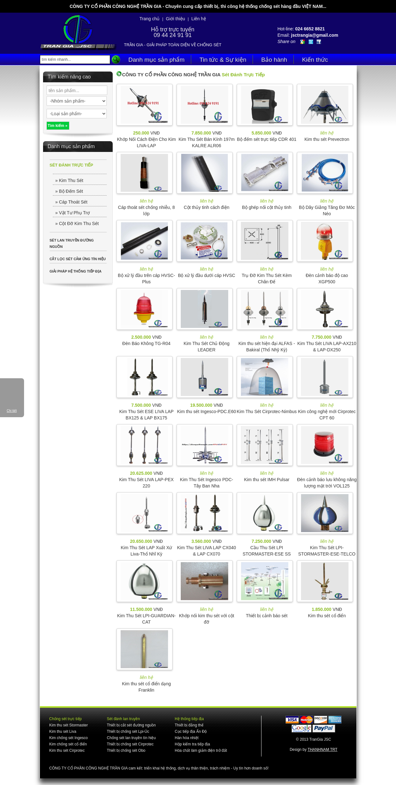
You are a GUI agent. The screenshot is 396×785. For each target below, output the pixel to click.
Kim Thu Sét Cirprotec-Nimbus (267, 411)
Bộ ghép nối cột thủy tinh (267, 207)
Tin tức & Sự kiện (222, 59)
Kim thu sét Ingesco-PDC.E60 (206, 411)
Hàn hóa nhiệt (186, 738)
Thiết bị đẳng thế (189, 725)
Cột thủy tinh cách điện (206, 207)
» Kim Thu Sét (69, 180)
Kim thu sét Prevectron (327, 139)
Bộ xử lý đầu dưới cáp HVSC (206, 275)
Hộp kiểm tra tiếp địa (192, 744)
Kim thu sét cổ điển (327, 615)
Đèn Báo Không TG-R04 (146, 343)
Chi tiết (12, 410)
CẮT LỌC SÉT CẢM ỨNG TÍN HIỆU (78, 259)
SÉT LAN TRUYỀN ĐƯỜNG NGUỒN (72, 243)
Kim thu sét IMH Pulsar (266, 479)
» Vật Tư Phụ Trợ (72, 212)
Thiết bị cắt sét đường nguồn (131, 725)
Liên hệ (198, 18)
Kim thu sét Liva (62, 731)
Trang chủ (149, 18)
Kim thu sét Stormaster (68, 725)
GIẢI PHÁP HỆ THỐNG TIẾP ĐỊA (76, 271)
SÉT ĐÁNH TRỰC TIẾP (71, 165)
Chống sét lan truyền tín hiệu (131, 738)
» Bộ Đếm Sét (69, 191)
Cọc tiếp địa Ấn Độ (191, 731)
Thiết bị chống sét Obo (126, 750)
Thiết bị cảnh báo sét (266, 615)
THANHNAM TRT (322, 749)
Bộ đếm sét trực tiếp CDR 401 (267, 139)
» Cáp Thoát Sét (71, 201)
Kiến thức (315, 59)
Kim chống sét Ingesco (68, 738)
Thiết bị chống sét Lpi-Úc (128, 731)
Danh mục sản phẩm (157, 59)
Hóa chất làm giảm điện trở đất (201, 750)
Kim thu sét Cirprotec (67, 750)
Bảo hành (274, 59)
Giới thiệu (175, 18)
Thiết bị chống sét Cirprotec (130, 744)
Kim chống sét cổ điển (68, 744)
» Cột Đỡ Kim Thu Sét (77, 223)
